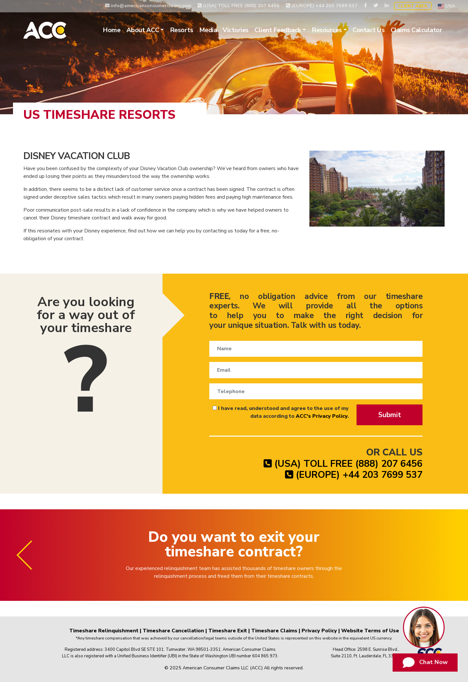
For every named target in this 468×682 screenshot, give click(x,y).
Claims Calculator (416, 30)
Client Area (412, 6)
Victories (236, 30)
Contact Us (368, 30)
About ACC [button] (142, 30)
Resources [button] (327, 30)
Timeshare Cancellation (173, 630)
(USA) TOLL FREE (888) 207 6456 (239, 5)
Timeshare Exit (227, 630)
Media (208, 30)
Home (111, 30)
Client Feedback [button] (277, 30)
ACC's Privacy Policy (321, 416)
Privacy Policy (319, 630)
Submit (389, 414)
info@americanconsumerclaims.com (148, 5)
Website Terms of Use (370, 630)
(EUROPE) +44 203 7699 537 (322, 5)
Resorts (181, 30)
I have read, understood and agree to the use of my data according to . (281, 412)
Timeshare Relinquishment (103, 630)
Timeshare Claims (274, 630)
